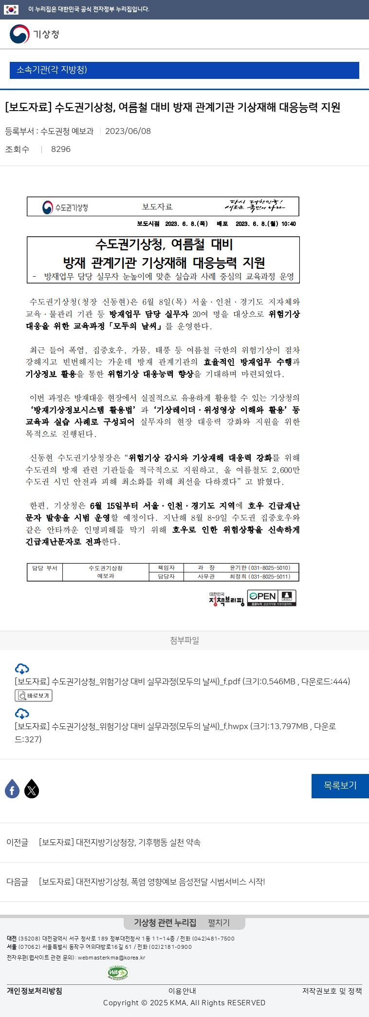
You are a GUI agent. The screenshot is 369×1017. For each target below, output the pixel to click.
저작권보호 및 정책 (332, 991)
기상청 (34, 34)
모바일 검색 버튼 (337, 34)
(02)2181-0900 (170, 947)
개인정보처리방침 (35, 991)
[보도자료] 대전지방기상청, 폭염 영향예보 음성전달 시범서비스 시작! (152, 882)
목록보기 (340, 786)
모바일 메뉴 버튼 (353, 34)
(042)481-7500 (213, 939)
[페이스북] (12, 788)
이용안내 (182, 991)
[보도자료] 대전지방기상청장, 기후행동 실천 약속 (120, 842)
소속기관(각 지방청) (52, 70)
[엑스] (31, 788)
